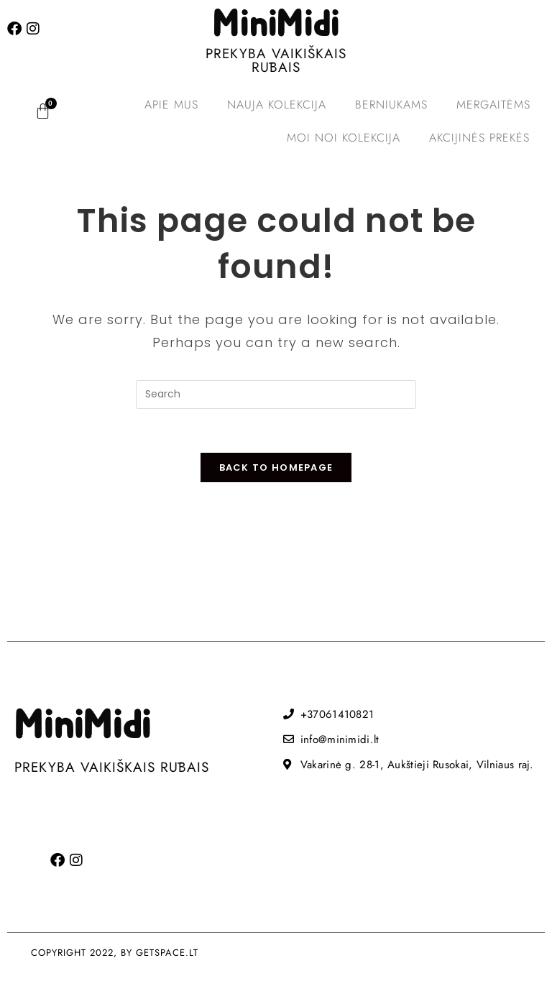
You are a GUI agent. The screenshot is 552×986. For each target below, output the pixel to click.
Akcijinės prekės (479, 137)
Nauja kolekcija (276, 104)
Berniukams (391, 104)
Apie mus (171, 104)
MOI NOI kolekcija (343, 137)
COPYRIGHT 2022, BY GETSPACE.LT (114, 952)
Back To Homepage (276, 467)
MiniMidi (276, 25)
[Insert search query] (276, 394)
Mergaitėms (493, 104)
